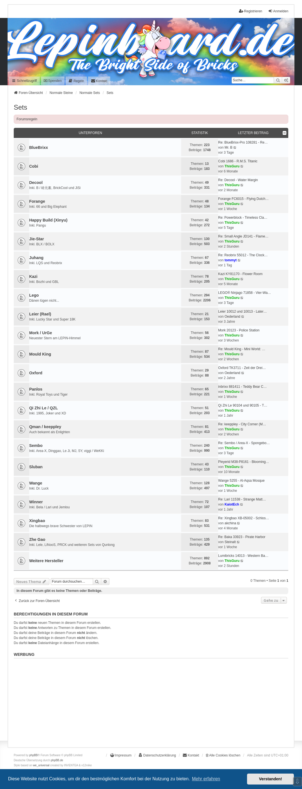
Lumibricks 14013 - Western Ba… (243, 556)
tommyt (231, 260)
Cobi (33, 166)
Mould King (40, 354)
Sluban (36, 467)
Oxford (35, 373)
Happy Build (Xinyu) (48, 220)
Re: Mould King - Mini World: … (241, 349)
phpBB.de (57, 760)
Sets (20, 107)
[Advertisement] (151, 700)
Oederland (232, 317)
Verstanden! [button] (270, 779)
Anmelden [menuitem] (278, 11)
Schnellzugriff (24, 81)
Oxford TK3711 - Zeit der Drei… (242, 368)
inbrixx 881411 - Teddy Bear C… (242, 387)
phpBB (33, 755)
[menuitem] (76, 81)
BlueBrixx (38, 147)
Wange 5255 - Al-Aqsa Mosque (241, 481)
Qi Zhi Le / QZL (43, 408)
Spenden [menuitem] (53, 81)
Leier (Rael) (40, 314)
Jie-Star (36, 239)
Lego (34, 295)
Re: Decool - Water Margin (238, 180)
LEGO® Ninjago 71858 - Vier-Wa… (244, 293)
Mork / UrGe (40, 333)
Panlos (35, 389)
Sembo (36, 445)
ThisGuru (232, 166)
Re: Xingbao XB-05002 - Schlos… (243, 518)
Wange (35, 483)
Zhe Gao (37, 539)
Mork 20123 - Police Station (238, 330)
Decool (36, 182)
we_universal (41, 765)
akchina (230, 523)
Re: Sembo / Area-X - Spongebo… (244, 443)
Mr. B (228, 147)
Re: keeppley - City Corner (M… (242, 424)
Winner (36, 502)
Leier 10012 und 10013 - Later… (242, 311)
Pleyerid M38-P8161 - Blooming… (243, 462)
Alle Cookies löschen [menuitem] (223, 755)
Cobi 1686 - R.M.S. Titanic (237, 161)
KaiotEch (232, 504)
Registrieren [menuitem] (250, 11)
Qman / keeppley (45, 427)
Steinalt (230, 542)
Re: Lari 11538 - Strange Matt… (242, 499)
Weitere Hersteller (46, 561)
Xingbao (37, 520)
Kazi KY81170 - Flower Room (240, 274)
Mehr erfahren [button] (206, 778)
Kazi (33, 276)
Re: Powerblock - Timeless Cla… (242, 218)
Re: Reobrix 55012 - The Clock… (243, 255)
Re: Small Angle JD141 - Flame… (243, 236)
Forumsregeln (27, 119)
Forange (37, 201)
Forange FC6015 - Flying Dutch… (243, 199)
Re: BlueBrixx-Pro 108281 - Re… (243, 142)
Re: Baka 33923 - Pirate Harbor (241, 537)
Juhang (36, 257)
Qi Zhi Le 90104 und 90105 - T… (242, 405)
